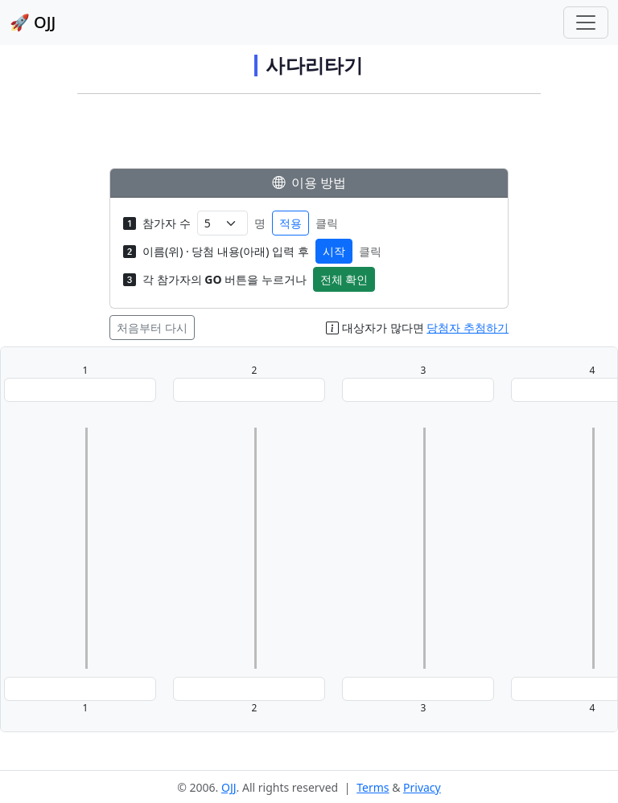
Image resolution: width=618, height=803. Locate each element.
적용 (290, 223)
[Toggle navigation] (585, 22)
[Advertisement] (309, 135)
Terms (372, 787)
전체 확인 (344, 279)
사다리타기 (315, 65)
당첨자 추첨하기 (467, 327)
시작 (334, 251)
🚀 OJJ (33, 22)
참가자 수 (166, 223)
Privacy (422, 787)
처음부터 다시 (152, 327)
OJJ (229, 787)
